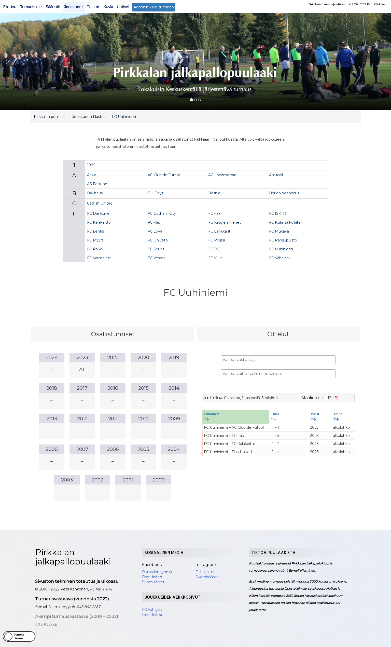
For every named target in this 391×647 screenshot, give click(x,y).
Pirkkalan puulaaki (49, 116)
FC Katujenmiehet (224, 222)
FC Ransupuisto (283, 240)
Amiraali (276, 175)
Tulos (275, 416)
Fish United (152, 577)
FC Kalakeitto (99, 222)
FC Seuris (156, 249)
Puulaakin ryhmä (157, 572)
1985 (91, 165)
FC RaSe (94, 249)
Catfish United (100, 203)
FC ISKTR (277, 213)
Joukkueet (73, 7)
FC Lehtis (95, 231)
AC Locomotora (222, 175)
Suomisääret (153, 582)
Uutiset (123, 7)
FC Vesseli (156, 258)
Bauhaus (95, 193)
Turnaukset (31, 7)
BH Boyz (156, 193)
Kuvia (108, 7)
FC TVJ (214, 249)
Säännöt (53, 7)
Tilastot (93, 7)
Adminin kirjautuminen (154, 7)
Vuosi (315, 416)
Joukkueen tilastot (88, 116)
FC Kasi (154, 222)
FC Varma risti (99, 258)
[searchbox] (278, 360)
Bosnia (214, 193)
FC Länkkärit (219, 231)
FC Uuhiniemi (124, 116)
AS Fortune (97, 184)
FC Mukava (279, 231)
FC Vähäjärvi (279, 258)
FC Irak (214, 213)
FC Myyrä (95, 240)
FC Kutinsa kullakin (285, 222)
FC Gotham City (162, 213)
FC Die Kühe (98, 213)
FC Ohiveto (158, 240)
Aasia (91, 175)
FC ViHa (215, 258)
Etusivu (9, 7)
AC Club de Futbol (164, 175)
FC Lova (155, 231)
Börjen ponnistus (284, 193)
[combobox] (278, 359)
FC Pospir (216, 240)
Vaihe (337, 416)
